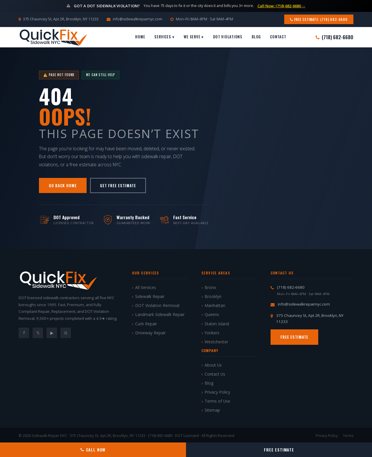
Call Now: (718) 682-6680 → (281, 5)
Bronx (210, 287)
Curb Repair (146, 323)
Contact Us (215, 374)
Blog (256, 37)
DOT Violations (227, 37)
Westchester (216, 341)
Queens (212, 314)
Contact (278, 37)
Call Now (93, 450)
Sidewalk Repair (149, 296)
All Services (145, 287)
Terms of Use (217, 401)
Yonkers (212, 332)
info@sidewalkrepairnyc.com (137, 19)
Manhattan (215, 305)
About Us (213, 365)
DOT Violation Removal (157, 305)
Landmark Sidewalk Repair (160, 314)
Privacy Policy (217, 392)
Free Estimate (294, 337)
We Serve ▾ (194, 37)
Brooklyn (213, 296)
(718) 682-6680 (334, 37)
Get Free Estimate (118, 185)
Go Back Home (62, 185)
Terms (348, 435)
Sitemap (212, 410)
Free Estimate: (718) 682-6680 (319, 19)
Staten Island (217, 323)
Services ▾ (164, 37)
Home (140, 37)
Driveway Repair (150, 332)
